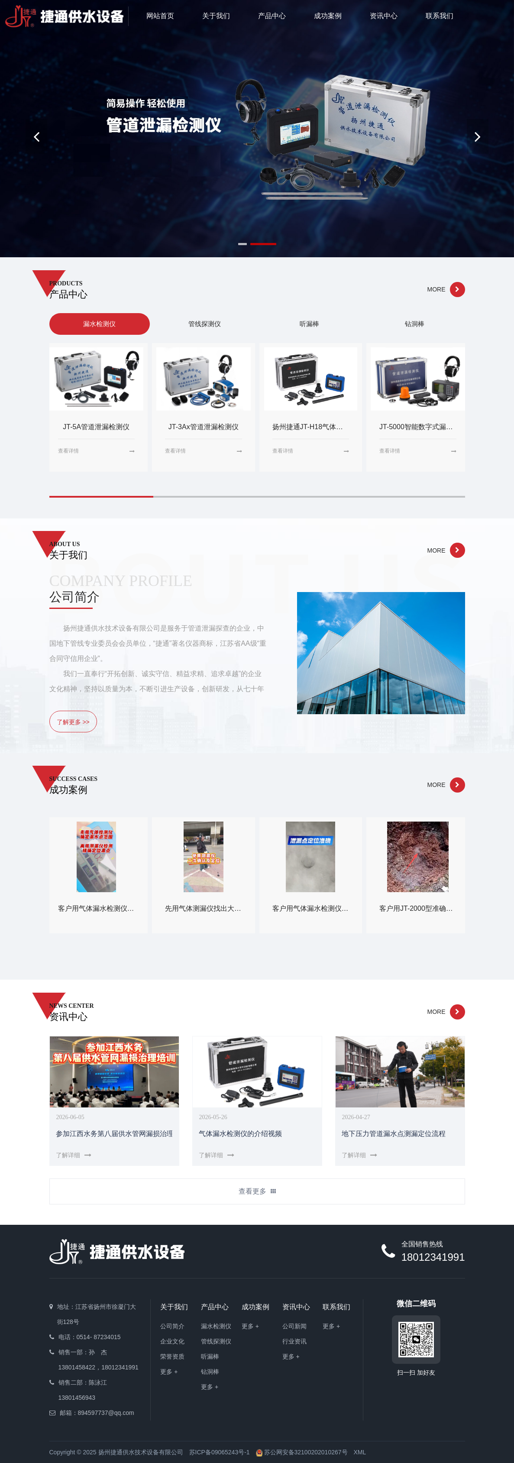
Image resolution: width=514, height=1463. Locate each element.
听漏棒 (210, 1356)
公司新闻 (294, 1326)
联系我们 (439, 15)
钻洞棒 (210, 1371)
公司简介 (172, 1326)
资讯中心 (384, 15)
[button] (477, 136)
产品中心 (272, 15)
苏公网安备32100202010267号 (302, 1452)
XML (360, 1452)
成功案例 (328, 15)
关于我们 (216, 15)
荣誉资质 (172, 1356)
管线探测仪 (216, 1341)
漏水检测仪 (216, 1326)
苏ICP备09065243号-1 (219, 1452)
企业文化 (172, 1341)
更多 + (169, 1371)
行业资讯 (294, 1341)
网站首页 (160, 15)
